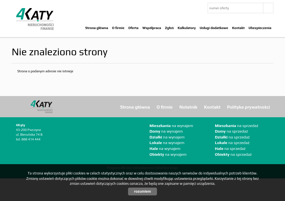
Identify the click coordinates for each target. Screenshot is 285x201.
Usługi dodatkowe (214, 28)
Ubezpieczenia (260, 28)
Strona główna (96, 28)
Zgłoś (169, 28)
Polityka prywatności (248, 106)
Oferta (133, 28)
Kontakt (238, 28)
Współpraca (151, 28)
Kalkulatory (187, 28)
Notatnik (189, 106)
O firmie (118, 28)
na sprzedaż (236, 125)
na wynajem (171, 125)
